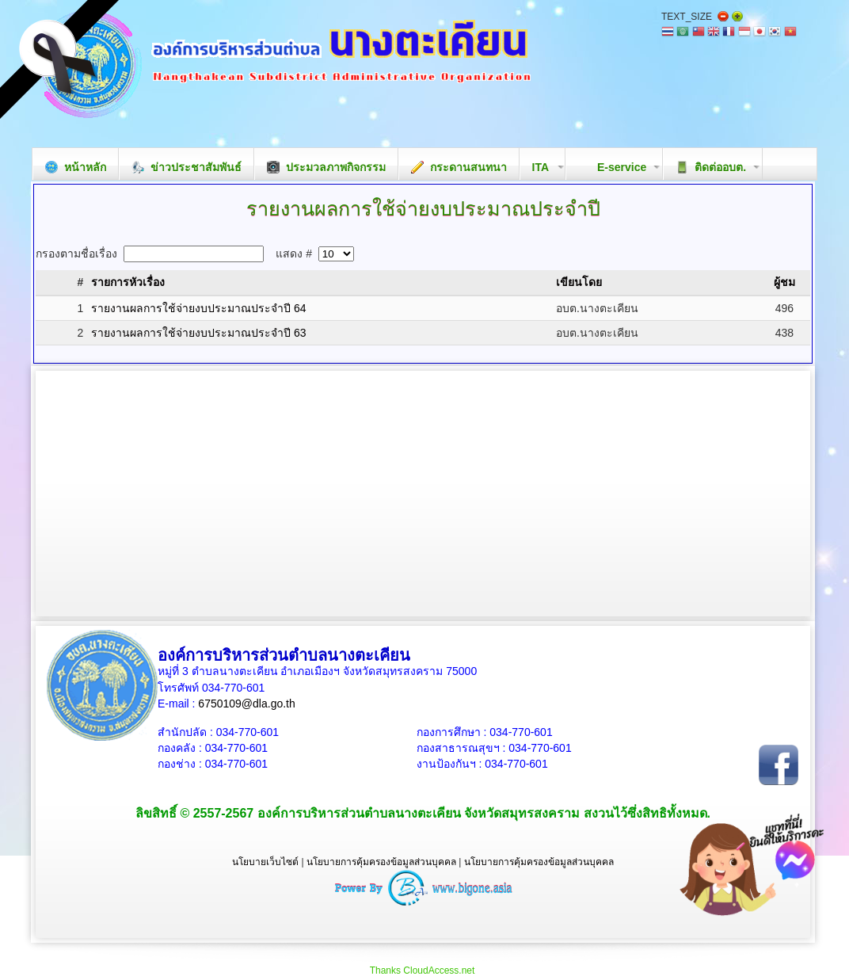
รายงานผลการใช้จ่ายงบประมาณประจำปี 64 (198, 308)
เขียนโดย (579, 282)
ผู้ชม (784, 282)
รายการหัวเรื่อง (128, 282)
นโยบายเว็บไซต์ (265, 862)
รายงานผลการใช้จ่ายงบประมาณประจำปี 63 (198, 332)
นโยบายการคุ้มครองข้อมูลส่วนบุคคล (381, 862)
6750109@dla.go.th (246, 703)
